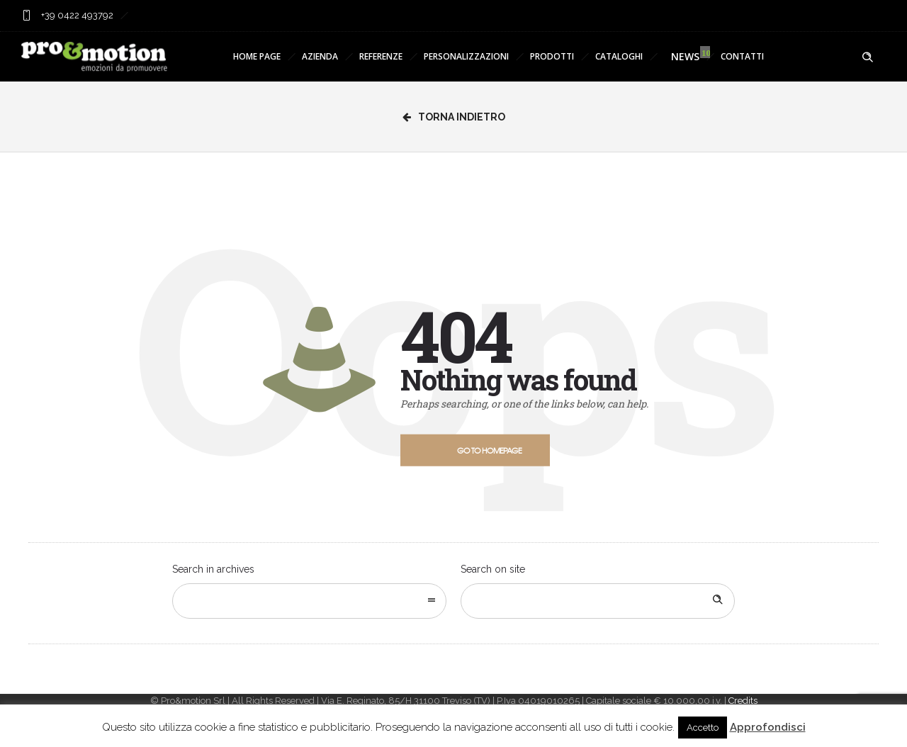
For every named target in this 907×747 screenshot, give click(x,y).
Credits (742, 700)
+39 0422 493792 (76, 15)
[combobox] (309, 601)
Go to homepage (489, 450)
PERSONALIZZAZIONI (466, 56)
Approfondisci (768, 727)
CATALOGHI (619, 56)
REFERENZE (380, 56)
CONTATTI (742, 56)
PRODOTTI (552, 56)
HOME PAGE (257, 56)
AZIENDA (320, 56)
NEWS (681, 56)
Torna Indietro (453, 117)
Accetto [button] (703, 727)
